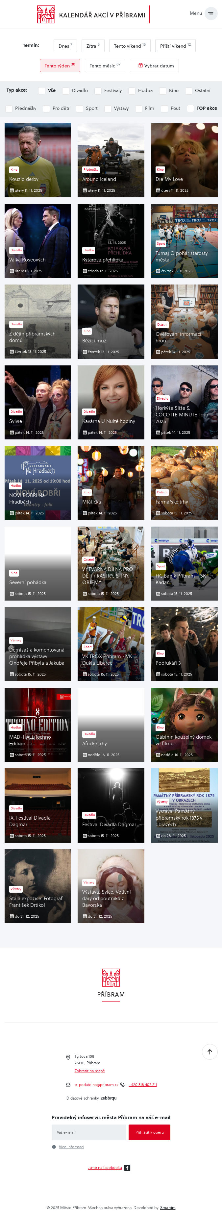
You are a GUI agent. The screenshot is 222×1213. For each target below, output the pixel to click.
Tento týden (60, 65)
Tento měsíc (105, 65)
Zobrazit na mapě (90, 1071)
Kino (174, 90)
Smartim (168, 1207)
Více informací (71, 1147)
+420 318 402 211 (143, 1084)
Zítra (93, 45)
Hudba (145, 90)
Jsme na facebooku (110, 1168)
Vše (52, 90)
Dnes (65, 45)
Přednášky (25, 108)
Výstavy (121, 108)
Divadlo (80, 90)
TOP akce (207, 108)
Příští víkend (175, 45)
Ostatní (202, 90)
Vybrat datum (159, 65)
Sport (92, 108)
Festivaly (113, 90)
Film (149, 108)
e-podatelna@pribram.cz (96, 1084)
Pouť (175, 108)
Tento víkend (130, 45)
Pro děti (61, 108)
